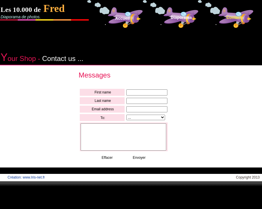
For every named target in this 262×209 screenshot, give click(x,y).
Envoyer (139, 158)
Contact (233, 17)
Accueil (122, 18)
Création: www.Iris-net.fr (26, 177)
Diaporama (181, 17)
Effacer (107, 158)
